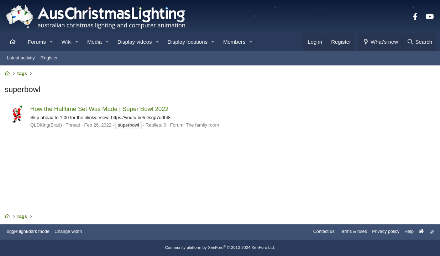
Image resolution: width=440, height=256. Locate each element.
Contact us (318, 232)
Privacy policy (382, 232)
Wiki (67, 42)
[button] (51, 42)
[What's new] (380, 42)
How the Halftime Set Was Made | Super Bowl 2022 (100, 109)
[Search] (419, 42)
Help (406, 232)
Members (234, 42)
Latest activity (21, 57)
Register (49, 57)
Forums (37, 42)
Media (94, 42)
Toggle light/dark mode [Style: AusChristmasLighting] (30, 232)
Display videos (134, 42)
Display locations (188, 42)
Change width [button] (72, 232)
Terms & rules (349, 232)
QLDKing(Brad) (47, 125)
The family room (203, 125)
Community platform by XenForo (220, 248)
